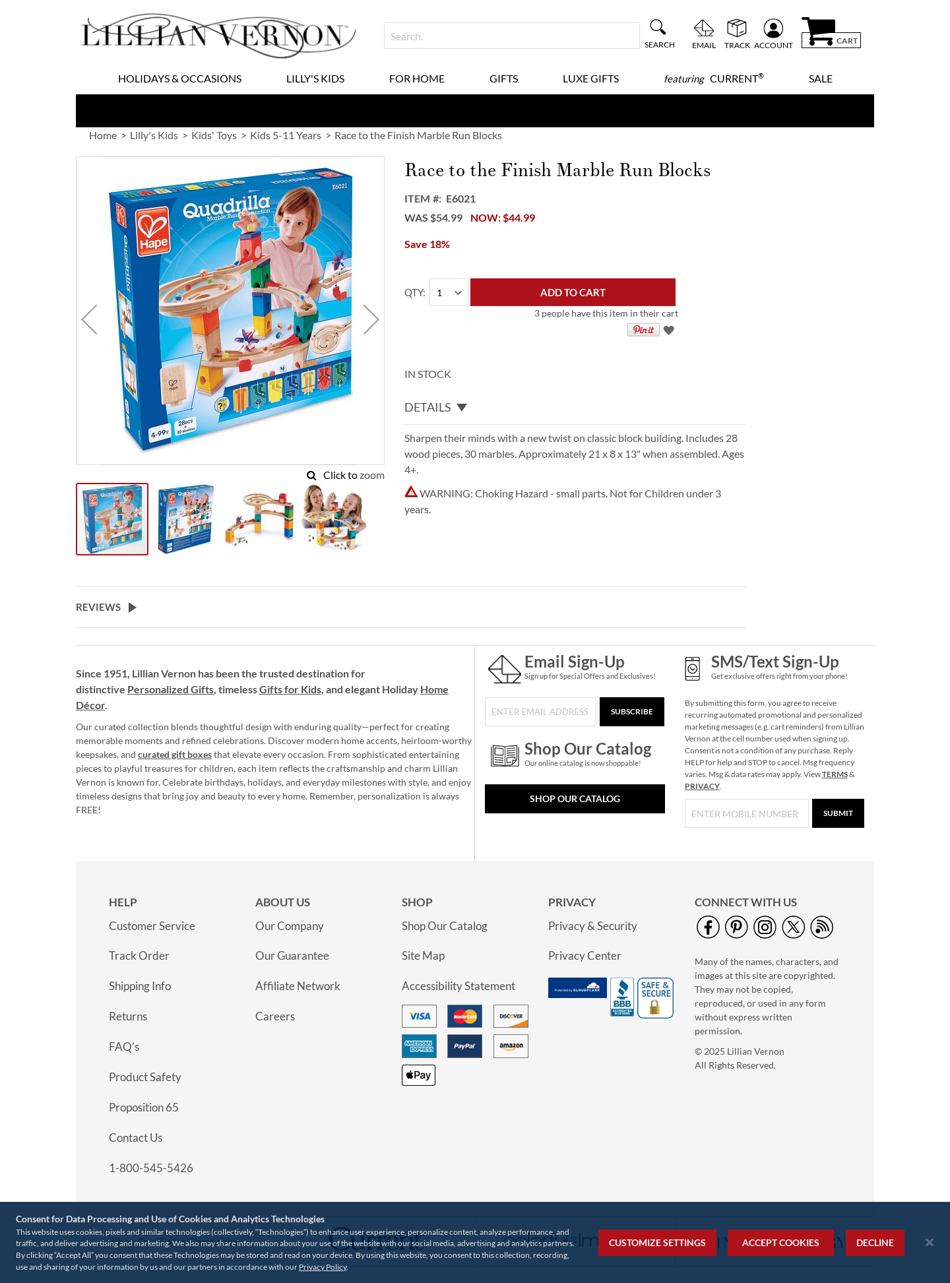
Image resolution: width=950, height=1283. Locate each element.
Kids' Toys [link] (214, 135)
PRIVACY (702, 786)
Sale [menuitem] (821, 78)
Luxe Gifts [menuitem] (591, 78)
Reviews (98, 607)
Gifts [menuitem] (504, 78)
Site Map (423, 955)
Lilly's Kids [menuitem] (315, 78)
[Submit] (838, 813)
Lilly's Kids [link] (154, 135)
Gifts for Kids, (291, 689)
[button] (89, 319)
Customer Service (152, 926)
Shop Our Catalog (575, 798)
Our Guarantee (292, 955)
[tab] (575, 408)
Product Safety (145, 1077)
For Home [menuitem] (417, 78)
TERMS (835, 774)
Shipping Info (140, 986)
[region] (475, 1242)
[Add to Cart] (573, 292)
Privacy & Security (592, 926)
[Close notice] (929, 1242)
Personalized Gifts (170, 689)
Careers (275, 1016)
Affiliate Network (297, 986)
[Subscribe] (632, 711)
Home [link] (103, 135)
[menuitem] (713, 78)
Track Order (139, 955)
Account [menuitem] (773, 44)
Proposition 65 (144, 1107)
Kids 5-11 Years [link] (285, 135)
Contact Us (135, 1137)
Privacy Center (584, 955)
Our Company (289, 926)
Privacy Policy (322, 1267)
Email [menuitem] (704, 44)
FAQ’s (124, 1046)
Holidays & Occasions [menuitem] (179, 78)
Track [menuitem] (737, 44)
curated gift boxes (175, 754)
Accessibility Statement (458, 986)
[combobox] (511, 35)
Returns (128, 1016)
